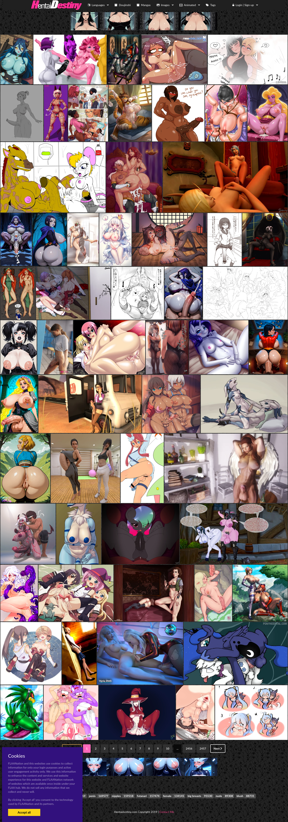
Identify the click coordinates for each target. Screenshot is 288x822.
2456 (189, 748)
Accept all (24, 812)
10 (167, 748)
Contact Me (167, 812)
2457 (203, 748)
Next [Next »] (217, 748)
